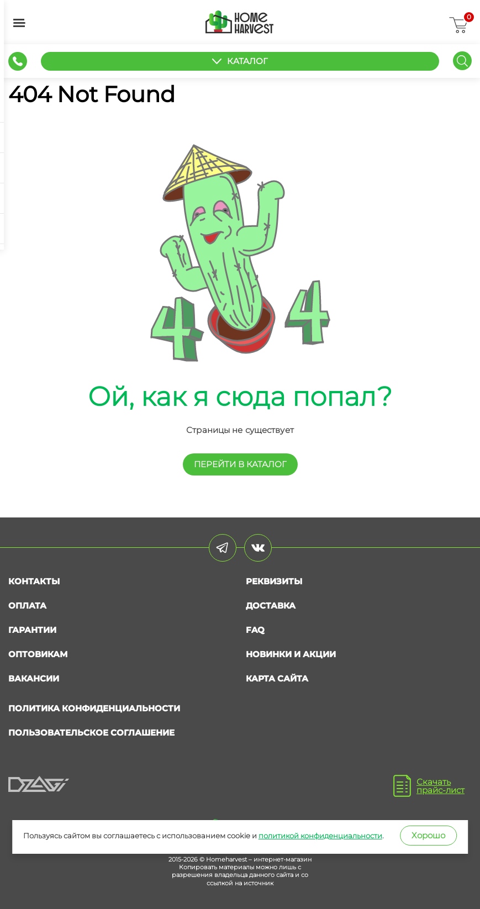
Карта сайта (277, 678)
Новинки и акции (291, 654)
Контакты (34, 581)
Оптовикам (37, 654)
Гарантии (32, 630)
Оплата (27, 605)
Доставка (271, 605)
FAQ (255, 630)
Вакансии (33, 678)
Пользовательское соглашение (91, 732)
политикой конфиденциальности (320, 835)
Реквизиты (274, 581)
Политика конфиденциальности (94, 708)
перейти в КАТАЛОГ (240, 464)
